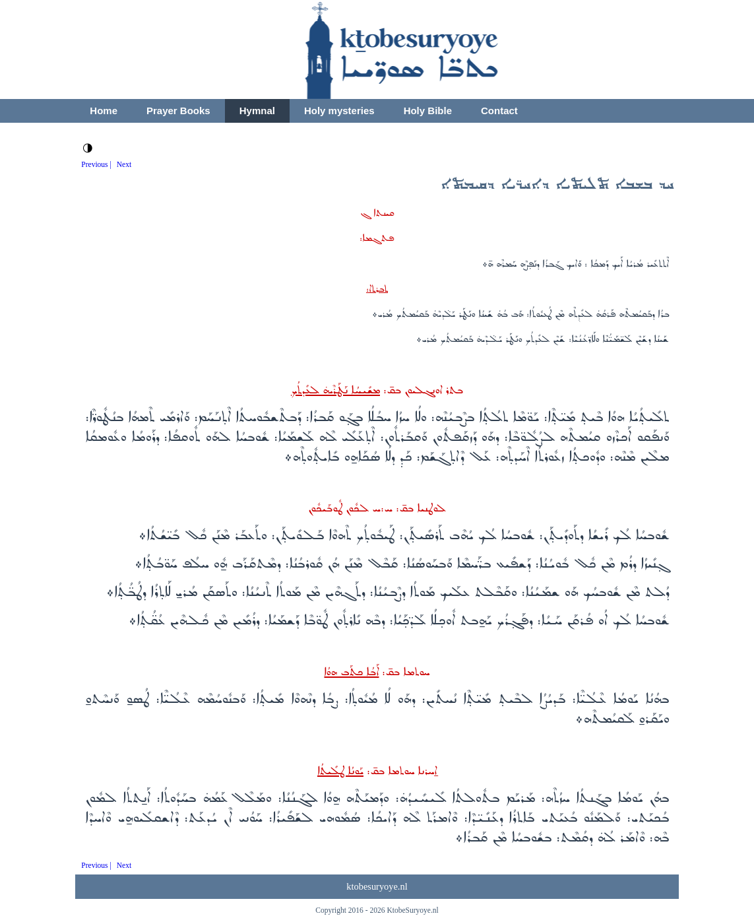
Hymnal (257, 110)
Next (124, 164)
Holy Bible (428, 110)
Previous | (96, 164)
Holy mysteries (339, 110)
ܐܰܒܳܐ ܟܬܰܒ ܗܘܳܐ (351, 672)
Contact (499, 110)
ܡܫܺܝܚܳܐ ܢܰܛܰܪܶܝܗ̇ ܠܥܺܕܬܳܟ (335, 390)
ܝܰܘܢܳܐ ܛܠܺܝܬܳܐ (340, 771)
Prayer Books (178, 110)
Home (103, 110)
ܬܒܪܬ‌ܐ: (377, 289)
